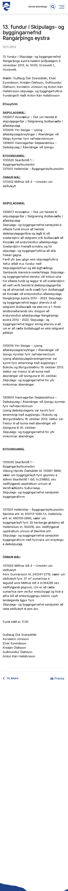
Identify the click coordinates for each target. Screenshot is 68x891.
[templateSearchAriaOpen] (53, 7)
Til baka (12, 678)
